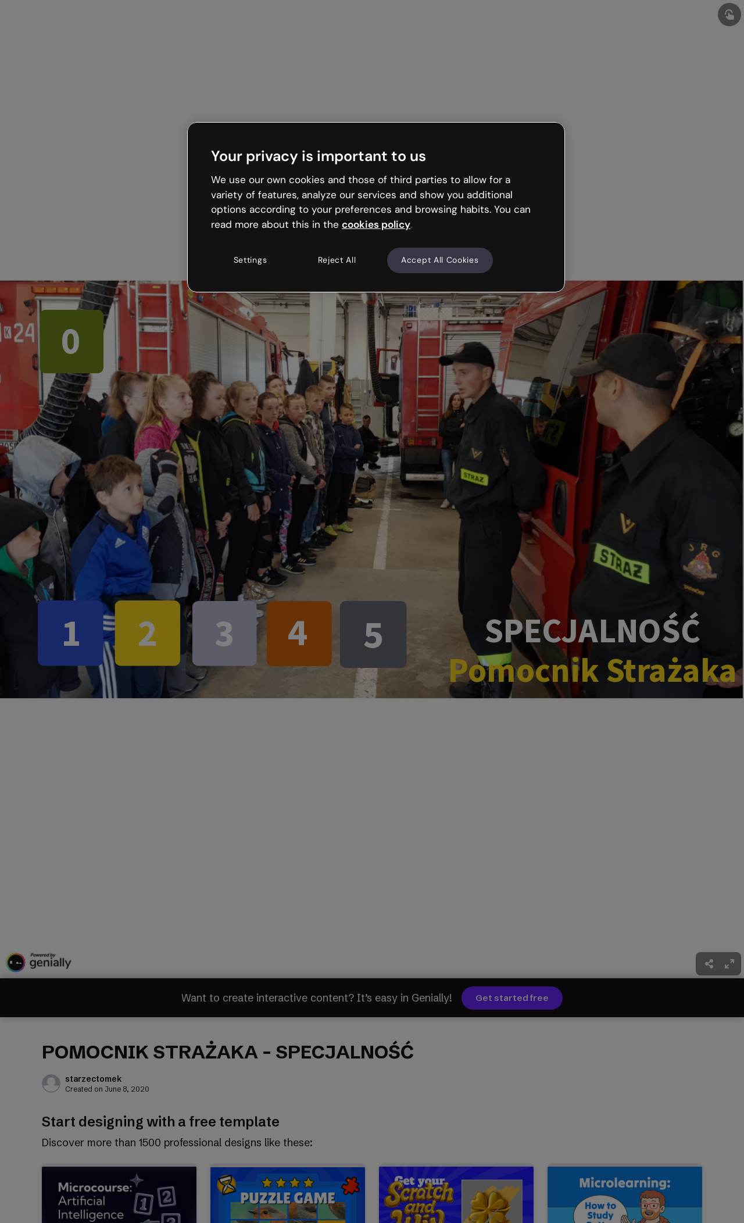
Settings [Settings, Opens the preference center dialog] (250, 260)
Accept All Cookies (440, 260)
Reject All (337, 260)
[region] (376, 207)
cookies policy (376, 224)
